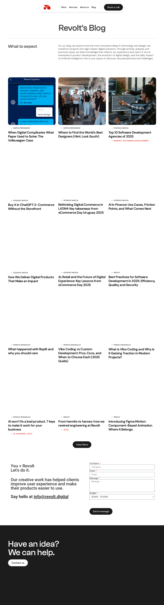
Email (92, 471)
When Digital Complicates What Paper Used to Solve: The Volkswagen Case (31, 136)
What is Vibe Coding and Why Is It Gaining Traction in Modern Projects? (131, 353)
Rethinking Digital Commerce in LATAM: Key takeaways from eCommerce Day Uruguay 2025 (81, 209)
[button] (82, 444)
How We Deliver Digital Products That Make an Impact (31, 279)
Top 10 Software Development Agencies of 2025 (129, 134)
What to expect (22, 46)
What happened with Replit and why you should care (31, 351)
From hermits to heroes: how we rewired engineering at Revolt (81, 423)
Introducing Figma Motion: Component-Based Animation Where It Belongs (130, 425)
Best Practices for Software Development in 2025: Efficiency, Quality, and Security (131, 281)
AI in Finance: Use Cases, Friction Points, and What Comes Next (131, 207)
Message (93, 478)
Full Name (94, 463)
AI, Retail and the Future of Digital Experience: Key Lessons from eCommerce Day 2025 (81, 281)
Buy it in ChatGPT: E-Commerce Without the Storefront (31, 207)
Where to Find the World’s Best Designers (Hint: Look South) (80, 134)
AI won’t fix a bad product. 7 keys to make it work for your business (31, 425)
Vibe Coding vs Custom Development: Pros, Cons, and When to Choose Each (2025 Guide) (79, 355)
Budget (93, 493)
